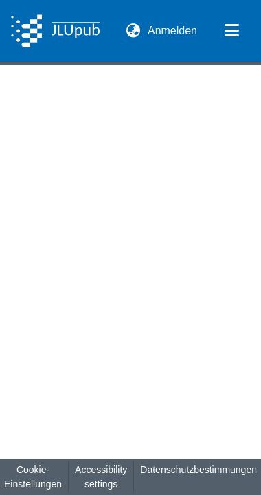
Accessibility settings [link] (101, 477)
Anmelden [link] (173, 30)
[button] (55, 31)
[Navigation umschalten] (231, 31)
